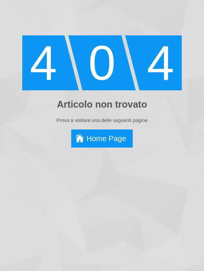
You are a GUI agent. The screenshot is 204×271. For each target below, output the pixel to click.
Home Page (106, 138)
